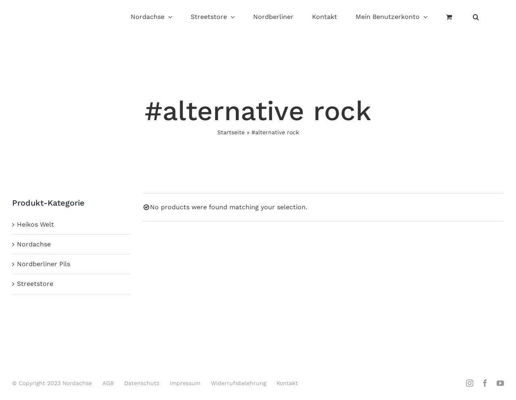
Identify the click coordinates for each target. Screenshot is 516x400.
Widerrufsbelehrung (238, 383)
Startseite (231, 132)
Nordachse (34, 244)
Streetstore (35, 284)
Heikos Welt (35, 224)
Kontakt (287, 383)
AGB (108, 383)
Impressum (185, 383)
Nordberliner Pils (43, 264)
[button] (476, 17)
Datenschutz (141, 383)
